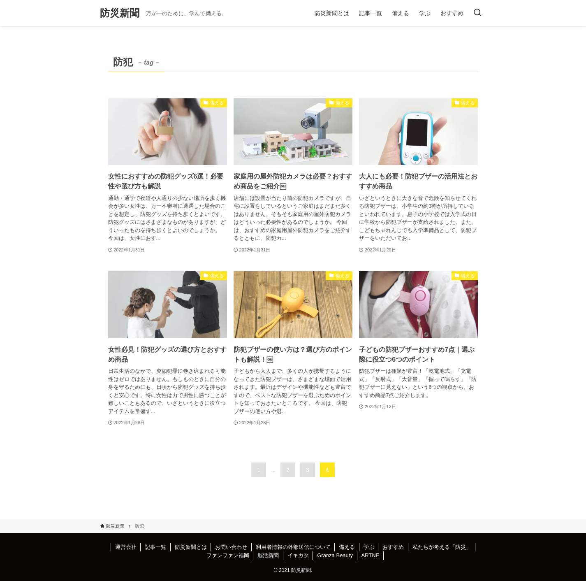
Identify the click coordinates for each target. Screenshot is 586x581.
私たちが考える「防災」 (441, 547)
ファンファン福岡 (227, 555)
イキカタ (298, 555)
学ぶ (369, 547)
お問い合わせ (231, 547)
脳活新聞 (268, 555)
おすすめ (393, 547)
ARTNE (370, 555)
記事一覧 (155, 547)
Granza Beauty (335, 555)
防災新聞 (119, 13)
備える (347, 547)
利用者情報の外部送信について (293, 547)
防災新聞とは (191, 547)
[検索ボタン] (477, 13)
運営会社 (126, 547)
